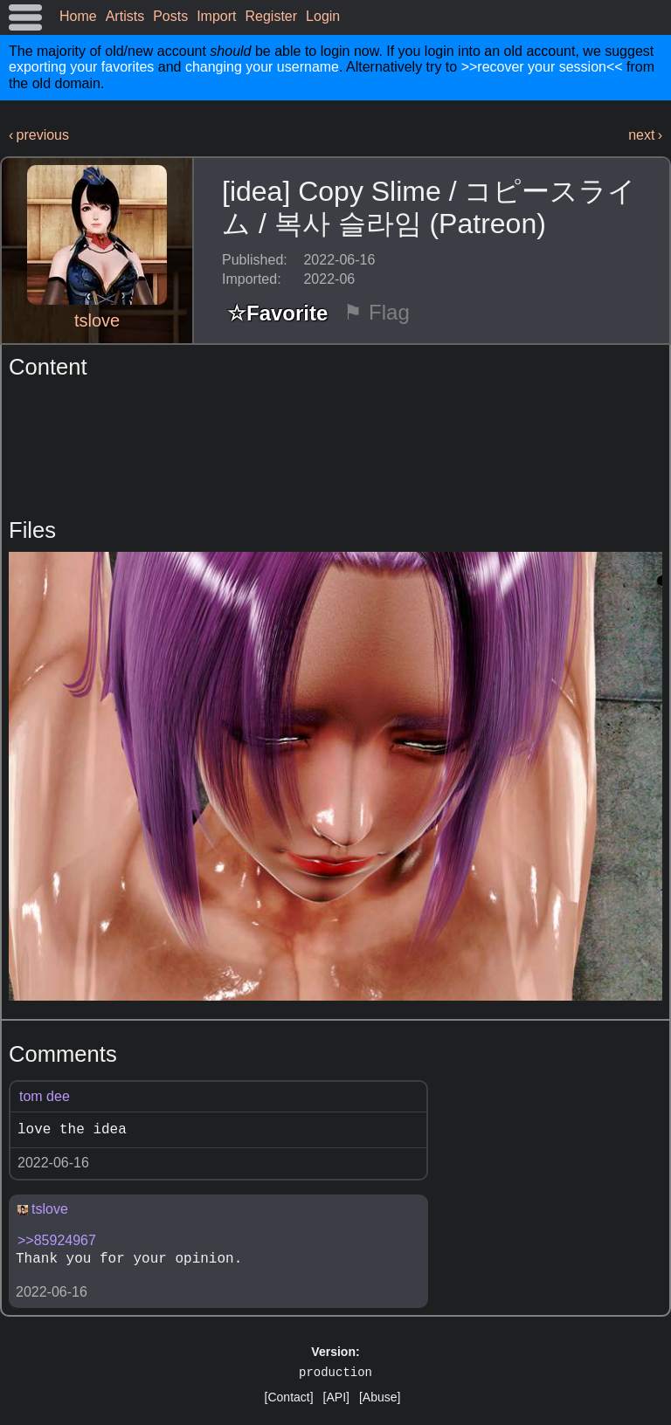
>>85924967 (56, 1240)
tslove (97, 320)
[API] (336, 1397)
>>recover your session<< (542, 66)
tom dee (44, 1096)
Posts (170, 16)
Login (323, 16)
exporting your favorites (81, 66)
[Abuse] (379, 1397)
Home (78, 16)
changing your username (262, 66)
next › (645, 134)
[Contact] (289, 1397)
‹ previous (39, 134)
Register (272, 16)
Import (216, 16)
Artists (125, 16)
